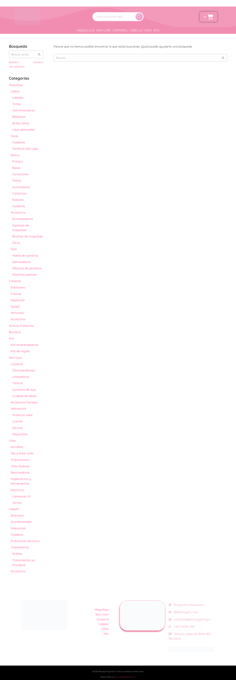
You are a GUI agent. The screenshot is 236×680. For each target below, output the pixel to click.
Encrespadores (22, 219)
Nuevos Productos (21, 325)
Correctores (20, 174)
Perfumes (17, 313)
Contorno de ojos (24, 389)
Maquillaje (85, 30)
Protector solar (22, 415)
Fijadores (18, 142)
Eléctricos (17, 490)
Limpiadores (20, 376)
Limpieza (17, 364)
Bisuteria (15, 332)
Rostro (15, 155)
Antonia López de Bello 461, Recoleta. (190, 636)
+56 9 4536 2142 (182, 626)
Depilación (18, 300)
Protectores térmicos (25, 541)
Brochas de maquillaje (27, 236)
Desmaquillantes (23, 370)
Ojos (14, 249)
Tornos (16, 502)
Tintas (16, 104)
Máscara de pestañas (27, 268)
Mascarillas (19, 434)
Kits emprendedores (24, 345)
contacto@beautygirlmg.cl (189, 619)
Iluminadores (21, 187)
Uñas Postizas (20, 466)
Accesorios (18, 212)
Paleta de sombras (25, 255)
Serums (17, 428)
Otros (16, 242)
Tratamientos (20, 460)
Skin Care (103, 30)
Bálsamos (19, 116)
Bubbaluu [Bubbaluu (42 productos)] (14, 62)
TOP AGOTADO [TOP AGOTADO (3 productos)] (17, 66)
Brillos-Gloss (20, 123)
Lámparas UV (21, 496)
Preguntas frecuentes (186, 605)
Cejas (14, 136)
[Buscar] (139, 16)
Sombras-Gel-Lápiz (25, 148)
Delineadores (21, 262)
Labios (15, 91)
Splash (15, 306)
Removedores (20, 472)
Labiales (18, 97)
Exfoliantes (18, 287)
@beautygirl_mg (183, 612)
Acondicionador (21, 521)
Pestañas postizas (24, 274)
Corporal (120, 30)
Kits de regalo (20, 351)
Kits (156, 30)
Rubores (18, 199)
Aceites (17, 553)
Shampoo (17, 515)
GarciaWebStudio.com (126, 677)
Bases (16, 168)
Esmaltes (17, 447)
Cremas (16, 294)
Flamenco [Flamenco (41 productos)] (38, 62)
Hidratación (18, 408)
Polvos (16, 180)
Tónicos (17, 383)
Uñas (148, 30)
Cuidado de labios (24, 396)
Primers (17, 161)
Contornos (19, 193)
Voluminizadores (23, 110)
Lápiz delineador (23, 129)
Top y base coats (22, 453)
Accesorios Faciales (24, 402)
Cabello (136, 30)
